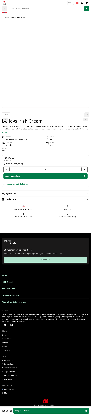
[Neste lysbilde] (85, 119)
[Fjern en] (7, 169)
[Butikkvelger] (70, 3)
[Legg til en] (83, 169)
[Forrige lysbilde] (5, 119)
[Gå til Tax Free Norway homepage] (4, 3)
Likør (7, 18)
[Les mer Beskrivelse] (45, 199)
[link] (86, 8)
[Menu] (4, 8)
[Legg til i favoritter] (86, 114)
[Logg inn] (82, 2)
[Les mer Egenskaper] (45, 193)
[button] (6, 132)
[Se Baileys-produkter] (6, 114)
